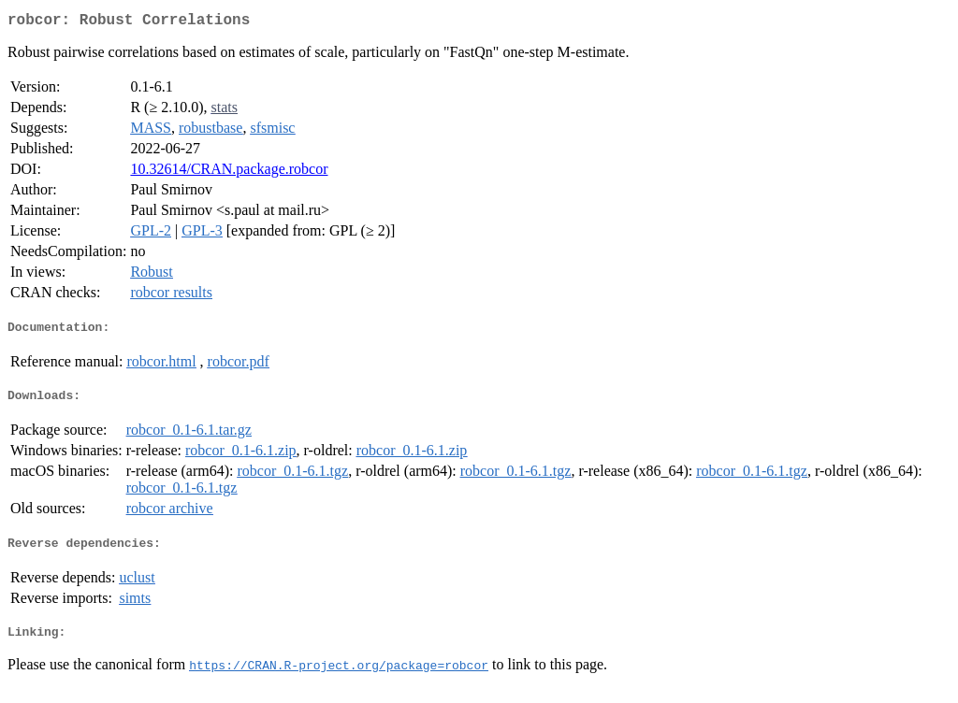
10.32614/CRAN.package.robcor (228, 172)
